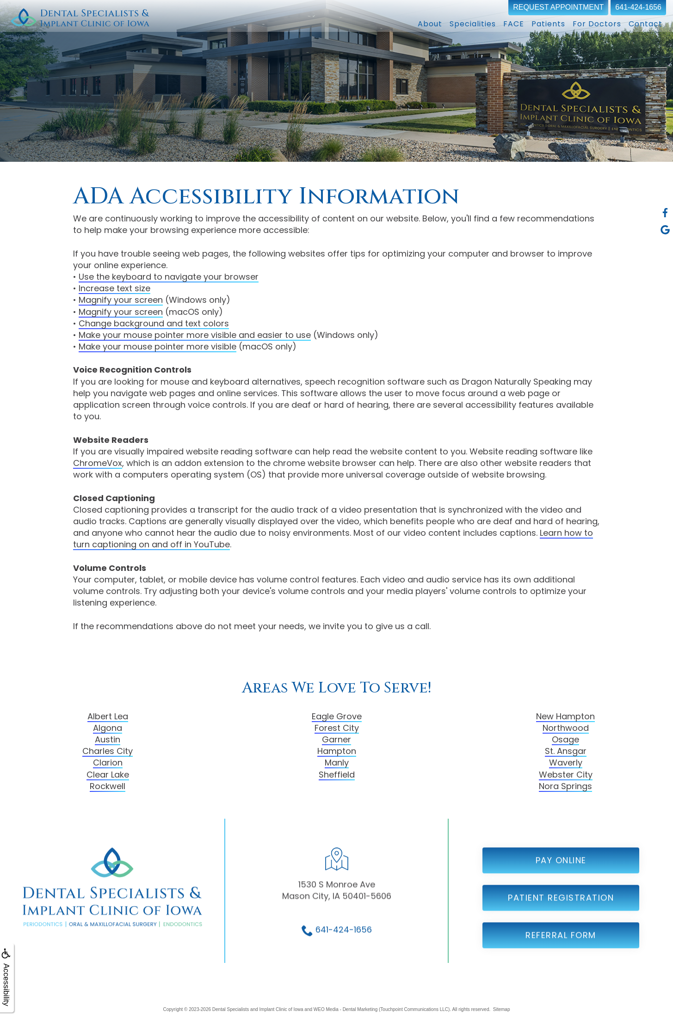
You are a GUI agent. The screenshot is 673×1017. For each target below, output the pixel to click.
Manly (337, 762)
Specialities (473, 23)
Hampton (336, 751)
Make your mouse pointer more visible (157, 346)
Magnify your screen (121, 300)
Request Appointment (558, 7)
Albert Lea (107, 716)
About (430, 23)
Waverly (565, 762)
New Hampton (565, 716)
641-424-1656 (638, 7)
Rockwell (107, 786)
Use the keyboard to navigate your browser (169, 276)
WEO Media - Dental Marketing (345, 1009)
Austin (107, 739)
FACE (513, 23)
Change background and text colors (154, 323)
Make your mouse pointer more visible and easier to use (195, 335)
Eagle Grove (337, 716)
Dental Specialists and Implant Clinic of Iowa (257, 1009)
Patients (548, 23)
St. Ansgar (566, 751)
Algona (107, 728)
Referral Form (560, 961)
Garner (336, 739)
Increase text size (114, 288)
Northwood (566, 728)
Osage (565, 739)
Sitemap (501, 1009)
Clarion (108, 762)
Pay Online (561, 886)
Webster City (566, 774)
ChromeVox (97, 463)
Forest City (337, 728)
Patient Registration (561, 924)
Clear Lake (107, 774)
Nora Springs (565, 786)
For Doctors (597, 23)
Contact (645, 23)
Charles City (107, 751)
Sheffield (337, 774)
